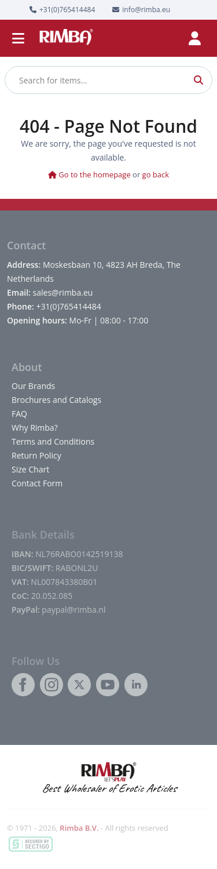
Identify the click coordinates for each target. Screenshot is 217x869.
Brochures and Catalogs (56, 399)
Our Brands (33, 385)
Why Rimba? (35, 427)
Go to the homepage (89, 174)
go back (156, 174)
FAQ (19, 413)
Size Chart (30, 469)
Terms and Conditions (53, 441)
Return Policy (36, 455)
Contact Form (37, 483)
